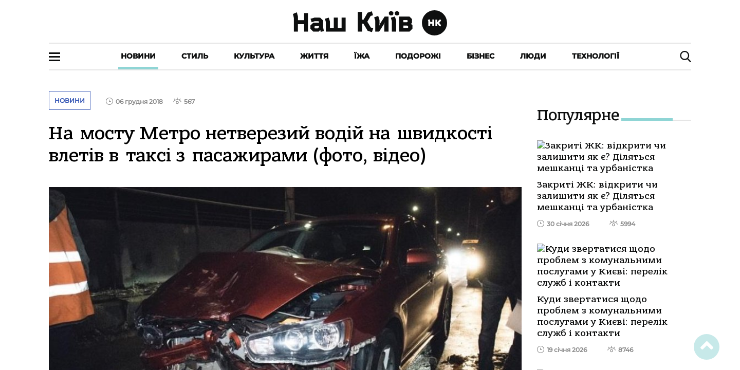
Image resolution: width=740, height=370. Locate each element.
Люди (533, 56)
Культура (254, 56)
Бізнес (480, 56)
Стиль (194, 56)
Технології (595, 56)
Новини (138, 56)
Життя (314, 56)
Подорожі (418, 56)
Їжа (361, 56)
